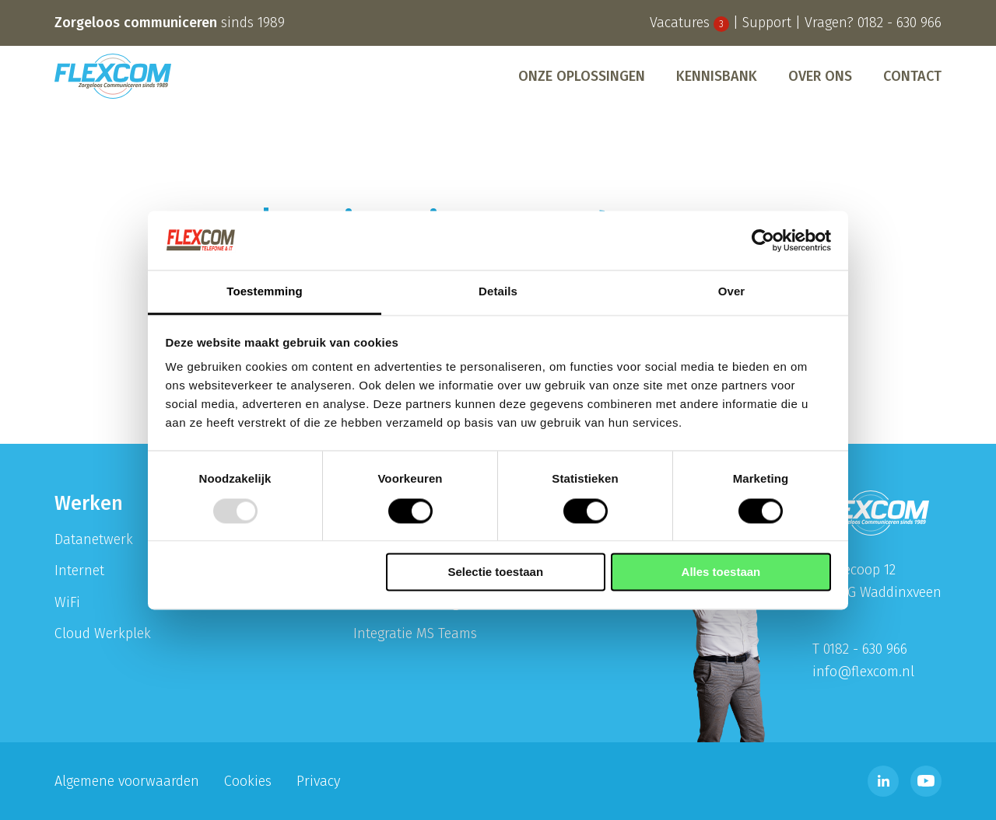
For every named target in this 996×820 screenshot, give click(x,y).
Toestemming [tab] (264, 291)
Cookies (248, 781)
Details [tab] (498, 291)
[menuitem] (582, 76)
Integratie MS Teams (415, 633)
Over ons (820, 76)
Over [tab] (731, 291)
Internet (79, 570)
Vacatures (689, 22)
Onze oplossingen (581, 76)
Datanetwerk (93, 539)
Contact (912, 76)
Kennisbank (716, 76)
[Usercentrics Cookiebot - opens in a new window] (763, 240)
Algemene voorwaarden (126, 781)
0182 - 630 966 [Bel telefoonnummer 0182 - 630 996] (899, 22)
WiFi (67, 602)
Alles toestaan (721, 572)
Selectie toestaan (496, 572)
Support (766, 22)
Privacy (318, 781)
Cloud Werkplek (102, 633)
